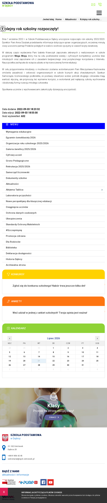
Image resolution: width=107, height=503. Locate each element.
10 (83, 352)
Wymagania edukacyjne (18, 131)
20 (24, 361)
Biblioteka (11, 247)
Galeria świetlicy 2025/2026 (21, 149)
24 (83, 361)
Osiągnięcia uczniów (17, 207)
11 (97, 352)
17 (83, 356)
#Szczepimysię (14, 230)
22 (53, 361)
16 (68, 356)
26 (10, 365)
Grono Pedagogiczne (17, 160)
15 (53, 356)
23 (68, 361)
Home (58, 19)
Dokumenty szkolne (16, 178)
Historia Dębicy (14, 259)
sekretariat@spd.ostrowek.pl (93, 5)
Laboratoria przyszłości (18, 195)
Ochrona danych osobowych (21, 213)
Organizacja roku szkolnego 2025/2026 (27, 143)
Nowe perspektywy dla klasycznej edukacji (29, 201)
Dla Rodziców (13, 241)
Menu (14, 124)
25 (97, 361)
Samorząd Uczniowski (17, 172)
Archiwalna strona (16, 265)
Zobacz (54, 417)
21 (39, 361)
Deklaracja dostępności (18, 253)
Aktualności (69, 19)
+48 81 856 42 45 (100, 4)
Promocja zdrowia (15, 236)
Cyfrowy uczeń (14, 155)
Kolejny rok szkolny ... (89, 19)
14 (39, 356)
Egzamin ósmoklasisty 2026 (21, 137)
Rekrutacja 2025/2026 (18, 166)
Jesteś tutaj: (49, 19)
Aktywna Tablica (14, 189)
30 (68, 365)
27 (24, 365)
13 (24, 356)
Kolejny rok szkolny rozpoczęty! (30, 29)
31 (83, 365)
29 (53, 365)
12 (10, 356)
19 (10, 361)
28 (39, 365)
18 (97, 356)
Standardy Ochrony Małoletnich (23, 224)
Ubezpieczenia (14, 218)
